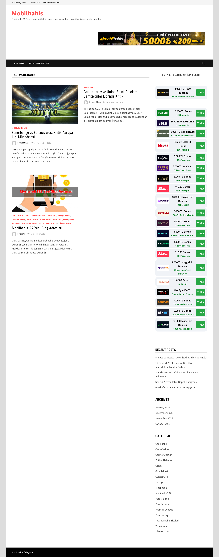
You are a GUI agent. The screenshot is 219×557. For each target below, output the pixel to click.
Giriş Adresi (64, 215)
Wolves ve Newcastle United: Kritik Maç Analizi (181, 357)
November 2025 (164, 418)
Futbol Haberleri (164, 460)
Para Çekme (62, 219)
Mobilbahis (27, 13)
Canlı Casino (31, 215)
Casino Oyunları (47, 215)
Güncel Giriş (18, 219)
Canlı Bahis (17, 215)
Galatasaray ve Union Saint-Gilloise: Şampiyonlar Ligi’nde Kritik (110, 94)
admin (22, 233)
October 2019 (162, 424)
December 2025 (164, 413)
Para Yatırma (162, 504)
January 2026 (162, 407)
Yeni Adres (51, 223)
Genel (158, 465)
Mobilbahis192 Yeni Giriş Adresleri (37, 228)
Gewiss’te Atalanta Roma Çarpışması (176, 387)
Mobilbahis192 (19, 128)
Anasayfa (35, 2)
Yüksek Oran (64, 223)
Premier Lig (161, 515)
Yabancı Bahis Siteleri (33, 223)
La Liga (159, 482)
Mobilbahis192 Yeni (51, 2)
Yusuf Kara (24, 143)
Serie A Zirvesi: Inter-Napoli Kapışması (176, 382)
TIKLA (200, 113)
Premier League (164, 509)
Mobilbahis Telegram (22, 552)
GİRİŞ (201, 92)
